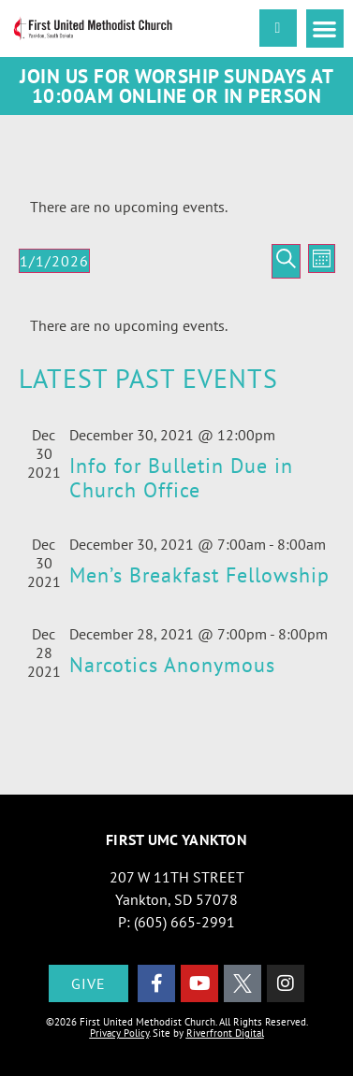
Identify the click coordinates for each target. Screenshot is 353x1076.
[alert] (177, 206)
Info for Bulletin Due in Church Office (181, 477)
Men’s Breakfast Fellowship (199, 575)
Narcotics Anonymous (172, 665)
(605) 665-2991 (184, 921)
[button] (325, 28)
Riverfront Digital (225, 1033)
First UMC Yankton (176, 839)
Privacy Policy (119, 1033)
